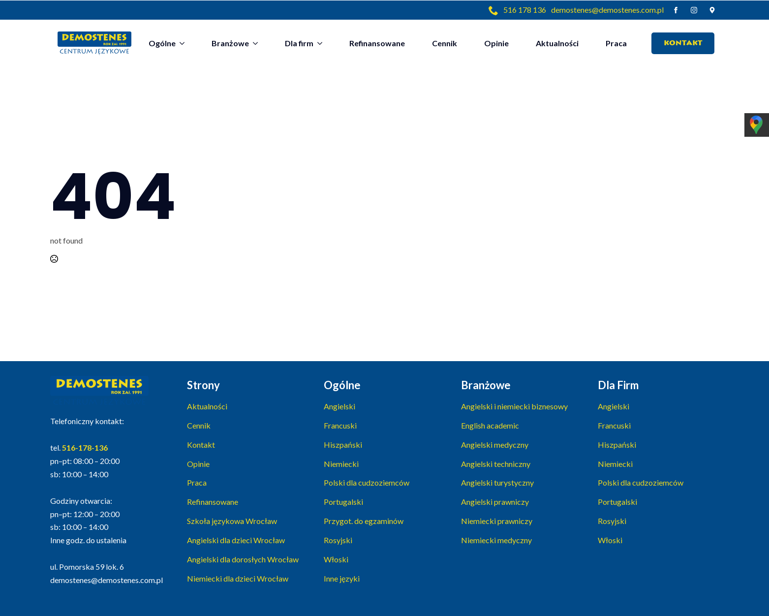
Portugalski (343, 501)
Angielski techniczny (495, 463)
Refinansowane (377, 43)
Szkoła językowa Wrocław (232, 520)
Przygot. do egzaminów (363, 520)
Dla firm (299, 43)
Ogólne (162, 43)
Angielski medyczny (494, 444)
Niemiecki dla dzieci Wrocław (237, 578)
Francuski (340, 425)
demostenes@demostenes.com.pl (607, 9)
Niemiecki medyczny (496, 540)
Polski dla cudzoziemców (366, 482)
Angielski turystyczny (497, 482)
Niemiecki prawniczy (496, 520)
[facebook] (676, 10)
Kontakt (201, 444)
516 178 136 (524, 9)
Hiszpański (343, 444)
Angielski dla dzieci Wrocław (236, 540)
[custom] (712, 10)
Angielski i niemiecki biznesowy (514, 406)
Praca (616, 43)
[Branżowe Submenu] (258, 43)
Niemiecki (341, 463)
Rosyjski (338, 540)
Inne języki (342, 578)
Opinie (496, 43)
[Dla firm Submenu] (322, 43)
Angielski (339, 406)
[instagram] (694, 10)
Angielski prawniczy (495, 501)
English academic (490, 425)
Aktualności (557, 43)
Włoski (336, 559)
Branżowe (230, 43)
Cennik (444, 43)
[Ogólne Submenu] (185, 43)
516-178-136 (85, 447)
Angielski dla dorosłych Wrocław (243, 559)
